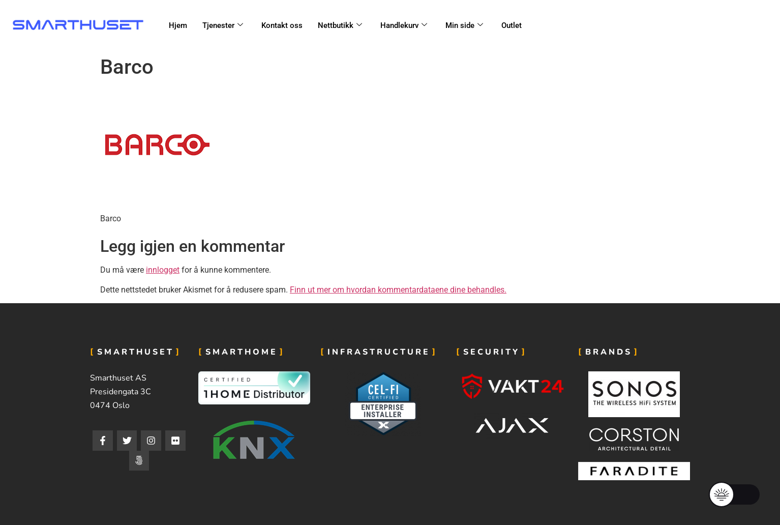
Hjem (178, 25)
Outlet (511, 25)
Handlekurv (403, 25)
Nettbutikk (340, 25)
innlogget (162, 270)
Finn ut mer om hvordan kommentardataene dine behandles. (398, 290)
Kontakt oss (282, 25)
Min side (464, 25)
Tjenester (222, 25)
